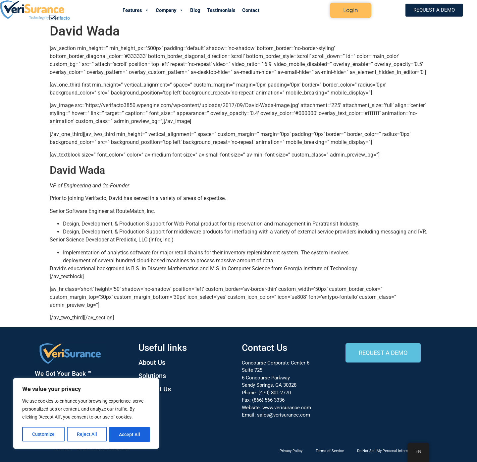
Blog (195, 10)
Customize (43, 434)
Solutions (152, 376)
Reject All (87, 434)
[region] (86, 414)
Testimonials (221, 10)
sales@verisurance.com (283, 415)
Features (136, 10)
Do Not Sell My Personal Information (387, 451)
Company (170, 10)
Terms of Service (330, 451)
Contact (250, 10)
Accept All (129, 434)
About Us (151, 362)
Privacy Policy (291, 451)
